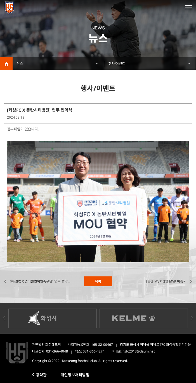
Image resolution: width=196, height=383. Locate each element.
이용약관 (39, 374)
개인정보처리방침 (75, 374)
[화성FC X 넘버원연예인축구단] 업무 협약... (40, 281)
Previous (4, 318)
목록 (98, 281)
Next (191, 318)
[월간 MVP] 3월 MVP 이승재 (166, 281)
